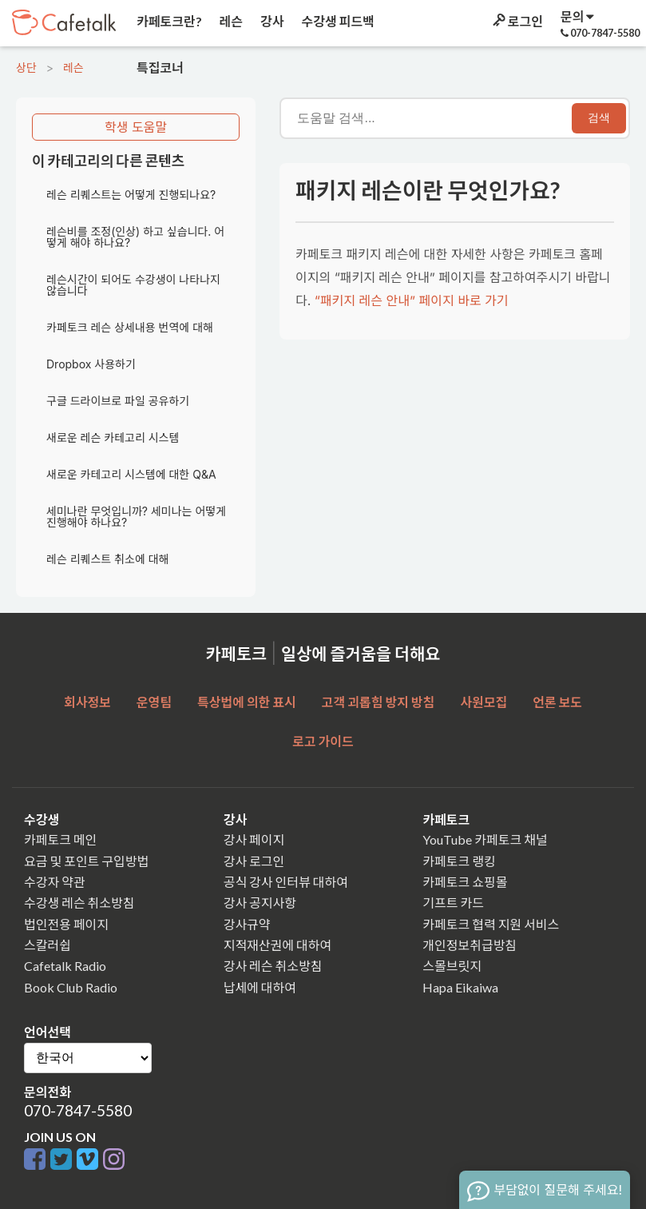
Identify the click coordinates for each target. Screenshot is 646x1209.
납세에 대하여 (260, 987)
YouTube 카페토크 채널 (484, 839)
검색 (599, 117)
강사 (270, 21)
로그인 (516, 21)
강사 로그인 (254, 861)
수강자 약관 (54, 881)
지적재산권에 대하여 (277, 944)
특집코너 (159, 67)
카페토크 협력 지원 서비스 (490, 924)
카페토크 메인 (60, 839)
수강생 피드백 (337, 21)
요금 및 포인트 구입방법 (86, 861)
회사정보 (87, 702)
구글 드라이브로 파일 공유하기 (117, 401)
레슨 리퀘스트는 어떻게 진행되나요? (131, 194)
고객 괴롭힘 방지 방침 (378, 702)
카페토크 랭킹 (458, 861)
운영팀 (154, 702)
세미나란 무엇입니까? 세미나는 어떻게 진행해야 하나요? (136, 516)
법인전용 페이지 (66, 924)
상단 (26, 67)
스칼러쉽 (47, 944)
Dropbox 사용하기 (91, 364)
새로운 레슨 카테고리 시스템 (112, 437)
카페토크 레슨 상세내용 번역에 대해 (129, 327)
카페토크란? (168, 21)
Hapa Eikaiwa (460, 987)
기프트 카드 (453, 902)
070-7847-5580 (78, 1110)
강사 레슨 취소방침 (273, 965)
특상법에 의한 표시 (246, 702)
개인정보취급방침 (469, 944)
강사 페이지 (254, 839)
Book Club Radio (70, 987)
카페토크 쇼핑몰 (464, 881)
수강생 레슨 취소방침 (79, 902)
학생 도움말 (136, 127)
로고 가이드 (323, 741)
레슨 (230, 21)
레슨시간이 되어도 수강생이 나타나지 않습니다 (133, 284)
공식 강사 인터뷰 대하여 (286, 881)
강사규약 (247, 924)
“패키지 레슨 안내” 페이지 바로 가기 (412, 300)
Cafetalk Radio (65, 965)
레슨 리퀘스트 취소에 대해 (107, 559)
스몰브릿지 (452, 965)
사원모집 (483, 702)
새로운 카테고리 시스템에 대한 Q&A (131, 474)
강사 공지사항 (260, 902)
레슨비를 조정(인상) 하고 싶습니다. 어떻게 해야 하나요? (135, 237)
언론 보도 (557, 702)
